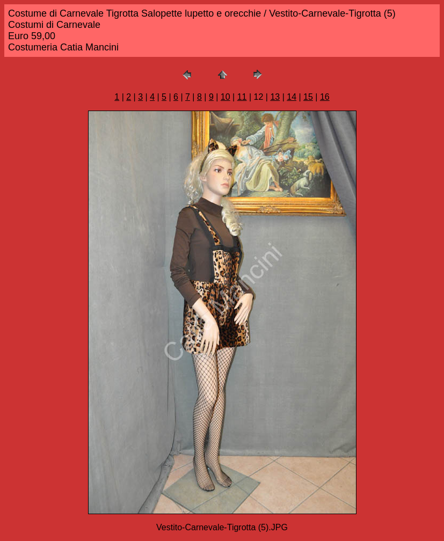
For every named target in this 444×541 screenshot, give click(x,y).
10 (225, 96)
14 (291, 96)
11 (242, 96)
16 (325, 96)
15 (308, 96)
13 (275, 96)
